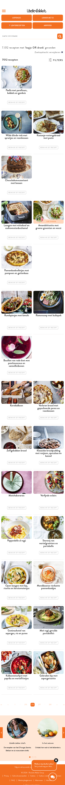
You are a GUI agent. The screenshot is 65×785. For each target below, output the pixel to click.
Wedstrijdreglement (25, 780)
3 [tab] (35, 757)
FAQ (13, 780)
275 (25, 704)
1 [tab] (30, 757)
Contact (58, 776)
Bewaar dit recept (16, 102)
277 (39, 704)
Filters (58, 60)
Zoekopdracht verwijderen (47, 52)
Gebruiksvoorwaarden (19, 776)
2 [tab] (32, 757)
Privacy (6, 776)
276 (32, 704)
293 (50, 704)
